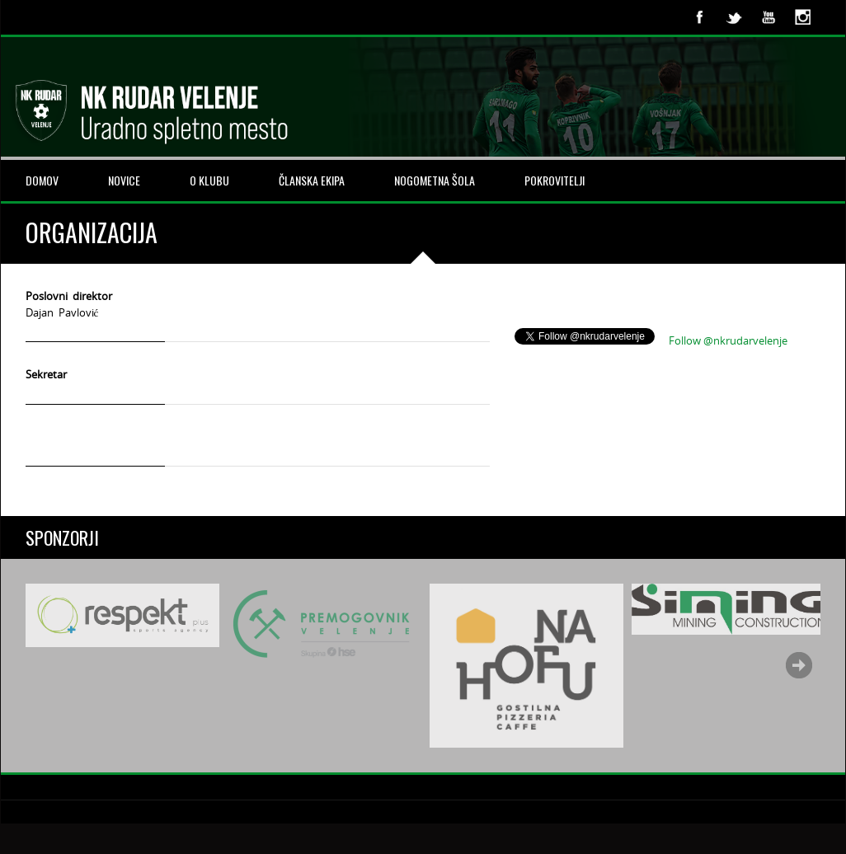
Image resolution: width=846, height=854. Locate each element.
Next (799, 665)
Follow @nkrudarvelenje (728, 340)
